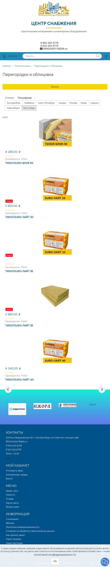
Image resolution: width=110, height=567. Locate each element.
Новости (10, 494)
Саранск (94, 103)
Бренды (10, 523)
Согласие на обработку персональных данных (30, 531)
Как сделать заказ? (15, 535)
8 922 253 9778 (49, 45)
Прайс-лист (12, 491)
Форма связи (12, 507)
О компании (12, 519)
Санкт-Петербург (46, 103)
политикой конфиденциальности (55, 554)
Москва (73, 103)
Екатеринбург (14, 103)
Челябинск (29, 103)
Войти (9, 478)
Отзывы (9, 499)
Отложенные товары (17, 474)
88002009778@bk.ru (16, 441)
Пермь (84, 103)
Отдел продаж (13, 539)
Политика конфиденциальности (22, 527)
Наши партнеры (14, 543)
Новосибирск (13, 108)
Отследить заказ (14, 470)
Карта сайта (12, 503)
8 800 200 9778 (49, 42)
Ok (55, 561)
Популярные (25, 97)
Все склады (29, 108)
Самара (62, 103)
